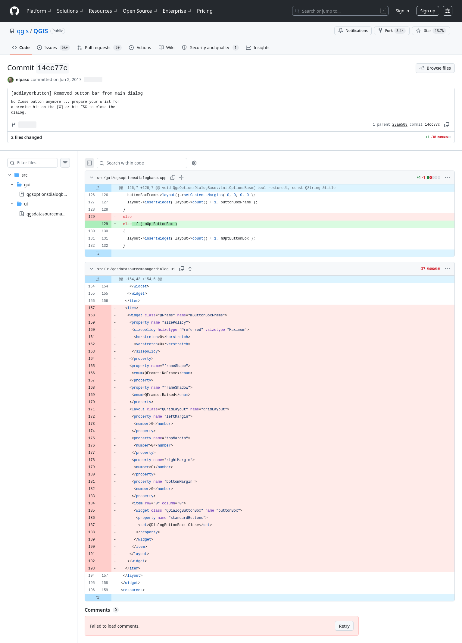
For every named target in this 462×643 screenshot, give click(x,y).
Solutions (70, 11)
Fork (392, 31)
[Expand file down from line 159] (110, 597)
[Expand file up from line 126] (110, 188)
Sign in (402, 11)
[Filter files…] (43, 162)
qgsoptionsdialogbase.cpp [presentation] (53, 194)
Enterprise (177, 11)
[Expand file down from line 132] (110, 253)
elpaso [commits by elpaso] (23, 79)
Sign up (427, 11)
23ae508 (399, 125)
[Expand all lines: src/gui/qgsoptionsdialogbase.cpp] (193, 177)
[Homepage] (14, 11)
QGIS (40, 31)
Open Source (140, 11)
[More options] (447, 177)
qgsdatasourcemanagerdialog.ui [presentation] (59, 213)
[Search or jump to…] (340, 10)
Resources (103, 11)
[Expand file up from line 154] (110, 279)
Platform (39, 11)
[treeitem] (44, 194)
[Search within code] (151, 163)
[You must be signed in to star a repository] (431, 31)
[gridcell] (275, 188)
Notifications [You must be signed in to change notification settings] (352, 30)
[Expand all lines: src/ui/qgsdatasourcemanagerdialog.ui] (202, 269)
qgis (23, 31)
